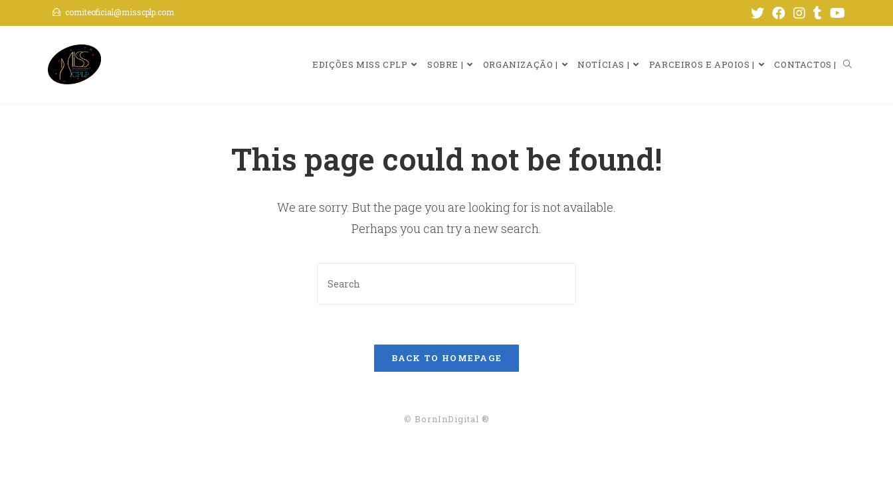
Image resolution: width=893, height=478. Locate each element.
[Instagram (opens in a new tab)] (799, 13)
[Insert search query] (446, 284)
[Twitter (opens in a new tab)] (757, 13)
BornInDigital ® (452, 419)
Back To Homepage (446, 358)
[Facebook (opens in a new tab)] (778, 13)
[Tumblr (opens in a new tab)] (817, 13)
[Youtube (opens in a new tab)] (835, 13)
